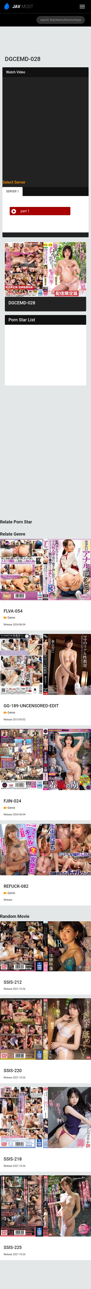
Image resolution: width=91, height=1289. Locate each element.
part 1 (19, 211)
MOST (19, 7)
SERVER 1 (12, 191)
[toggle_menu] (82, 6)
